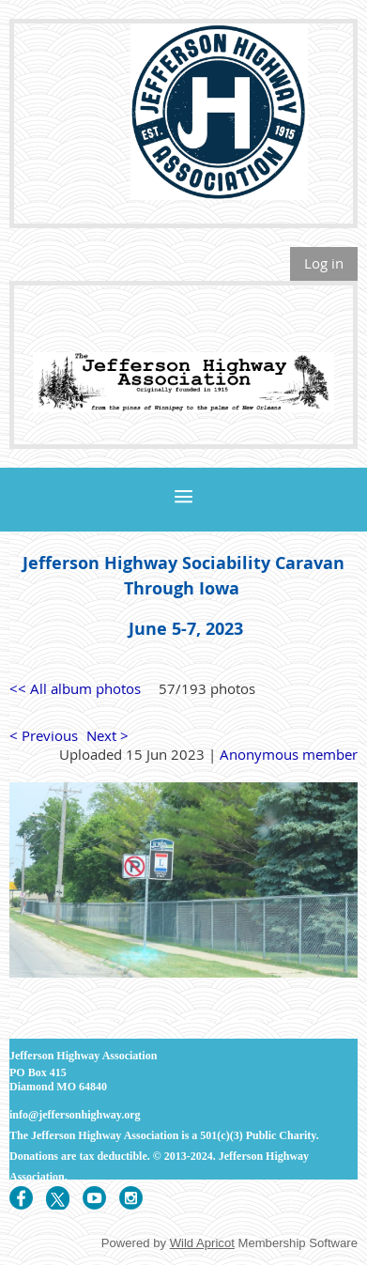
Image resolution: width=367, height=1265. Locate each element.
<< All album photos (75, 688)
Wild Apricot (202, 1243)
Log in (324, 263)
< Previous (43, 735)
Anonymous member (289, 754)
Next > (107, 735)
